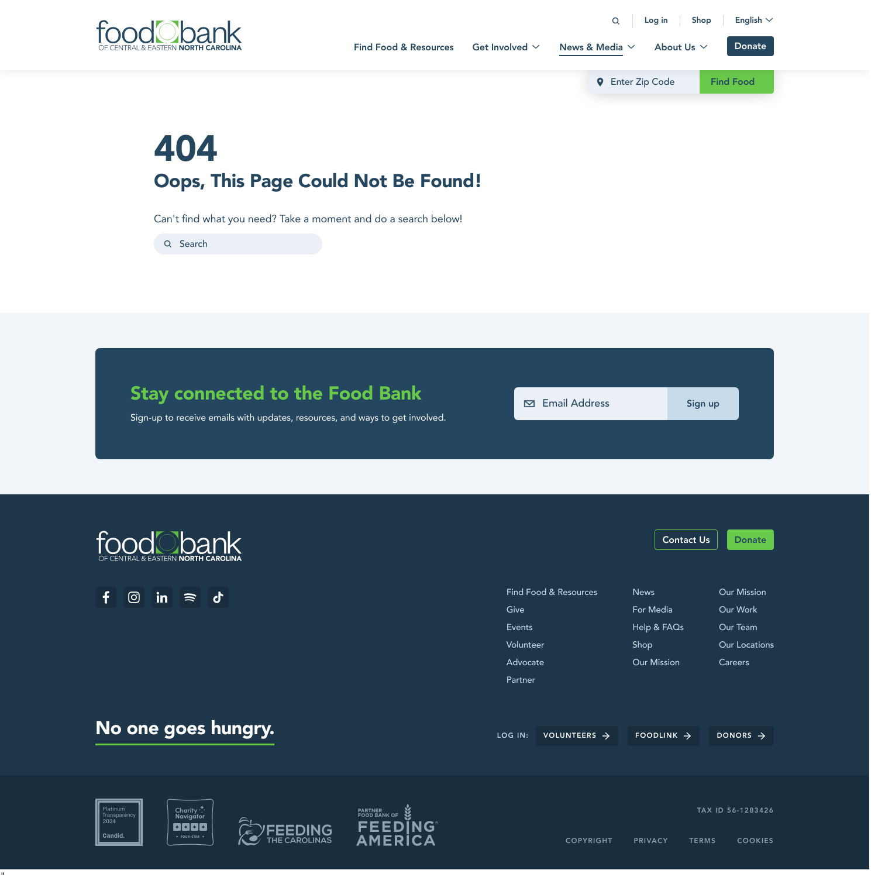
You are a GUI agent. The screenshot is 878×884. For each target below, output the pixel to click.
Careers (734, 663)
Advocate (525, 663)
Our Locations (746, 645)
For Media (652, 610)
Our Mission (656, 663)
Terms (702, 841)
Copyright (589, 841)
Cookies (755, 841)
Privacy (650, 841)
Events (520, 628)
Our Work (738, 610)
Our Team (738, 628)
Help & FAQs (658, 628)
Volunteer (526, 645)
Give (516, 610)
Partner (521, 680)
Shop (642, 645)
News (643, 592)
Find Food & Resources (552, 592)
